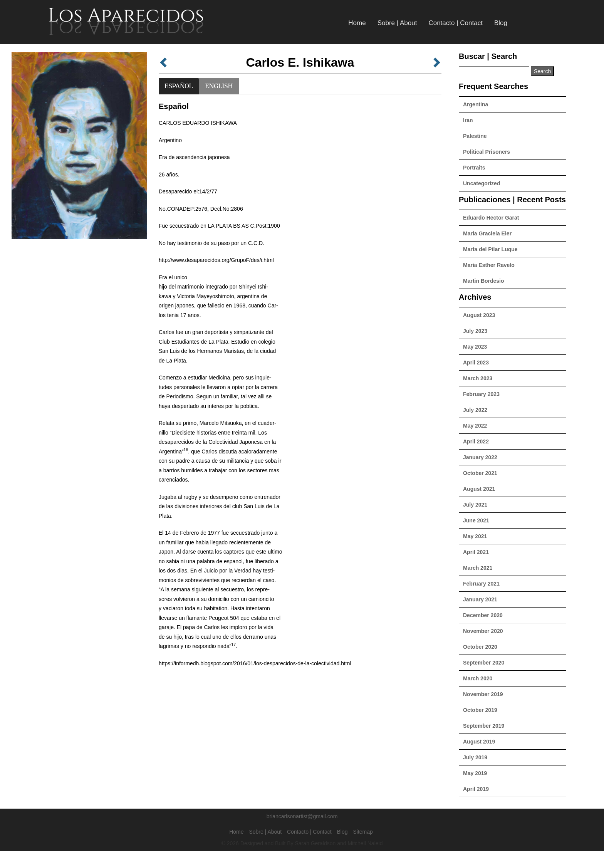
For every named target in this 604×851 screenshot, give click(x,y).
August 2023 (479, 315)
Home (357, 23)
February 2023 (481, 394)
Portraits (474, 167)
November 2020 (483, 631)
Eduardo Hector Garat (491, 218)
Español (178, 86)
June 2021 (476, 520)
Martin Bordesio (483, 281)
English (219, 86)
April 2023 (476, 362)
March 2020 (477, 678)
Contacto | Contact (455, 23)
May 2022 (475, 426)
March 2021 (477, 568)
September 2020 (483, 663)
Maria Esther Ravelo (489, 265)
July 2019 (475, 757)
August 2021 (479, 489)
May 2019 (475, 773)
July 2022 (475, 410)
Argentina (475, 104)
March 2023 (477, 378)
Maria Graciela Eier (487, 233)
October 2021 (480, 473)
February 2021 (481, 584)
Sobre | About (397, 23)
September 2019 (483, 726)
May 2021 (475, 536)
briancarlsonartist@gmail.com (302, 816)
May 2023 (475, 347)
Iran (468, 120)
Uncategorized (481, 183)
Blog (500, 23)
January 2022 (480, 457)
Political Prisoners (486, 152)
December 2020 (483, 615)
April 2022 (476, 441)
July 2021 (475, 505)
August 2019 (479, 742)
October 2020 (480, 647)
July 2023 (475, 331)
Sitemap (362, 832)
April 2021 (476, 552)
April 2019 (476, 789)
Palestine (475, 136)
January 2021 (480, 599)
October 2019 (480, 710)
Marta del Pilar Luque (490, 249)
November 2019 (483, 694)
